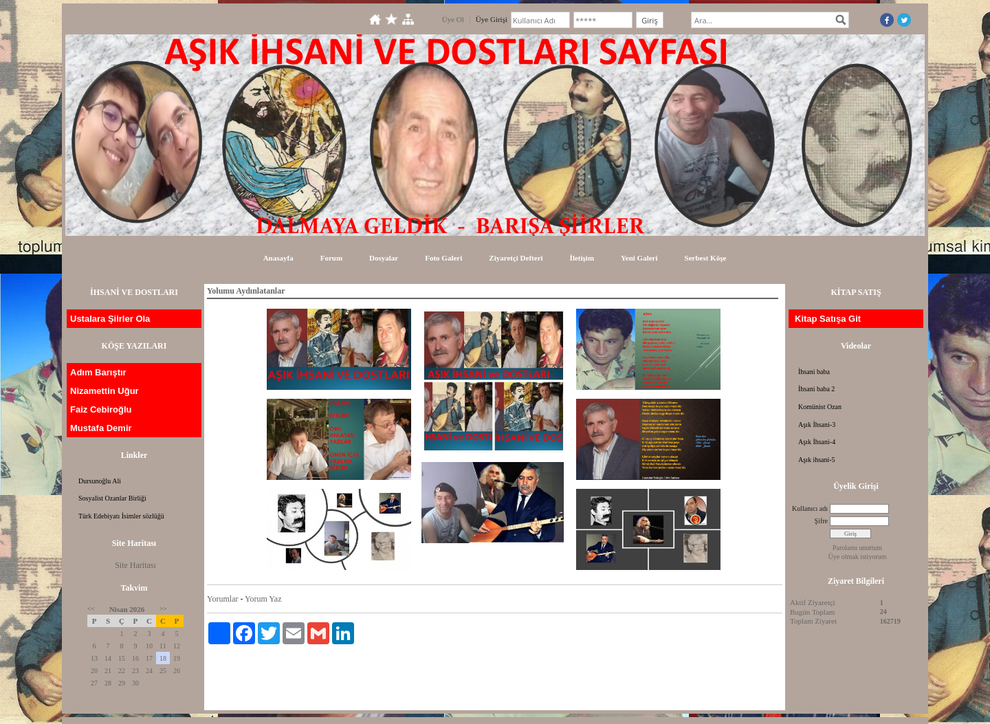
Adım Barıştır (98, 372)
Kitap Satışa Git (828, 319)
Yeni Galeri (639, 258)
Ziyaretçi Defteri (515, 258)
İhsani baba (814, 371)
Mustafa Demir (101, 428)
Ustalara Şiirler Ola (110, 319)
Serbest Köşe (706, 258)
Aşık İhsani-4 (816, 442)
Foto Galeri (443, 258)
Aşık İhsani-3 (816, 424)
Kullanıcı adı (810, 508)
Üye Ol (453, 19)
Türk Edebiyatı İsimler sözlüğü (121, 516)
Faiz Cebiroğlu (101, 409)
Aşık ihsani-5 (816, 459)
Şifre (821, 521)
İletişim (582, 258)
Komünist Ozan (820, 406)
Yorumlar (222, 599)
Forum (331, 258)
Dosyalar (383, 258)
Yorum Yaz (263, 599)
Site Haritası (135, 565)
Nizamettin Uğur (104, 391)
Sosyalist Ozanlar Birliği (112, 498)
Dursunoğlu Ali (99, 481)
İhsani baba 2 (816, 389)
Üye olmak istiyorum (857, 556)
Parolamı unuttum (857, 547)
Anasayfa (278, 258)
